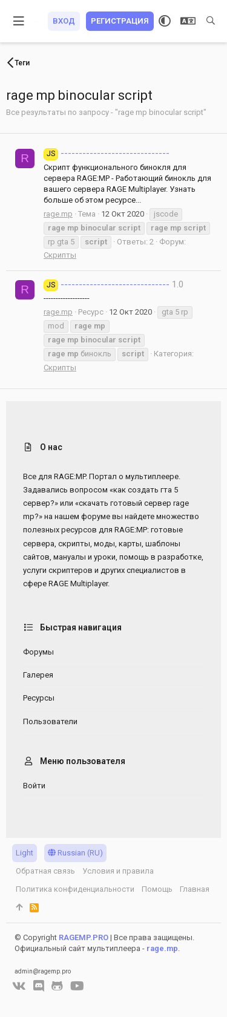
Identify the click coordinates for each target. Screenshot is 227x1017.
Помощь (157, 889)
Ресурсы (38, 697)
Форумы (38, 651)
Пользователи (50, 721)
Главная (194, 889)
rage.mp (58, 213)
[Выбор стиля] (165, 21)
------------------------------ (106, 153)
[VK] (19, 986)
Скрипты (60, 255)
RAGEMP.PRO (83, 937)
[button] (19, 21)
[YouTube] (77, 986)
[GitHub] (57, 986)
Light (24, 852)
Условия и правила (118, 870)
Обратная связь (45, 870)
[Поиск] (210, 21)
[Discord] (38, 986)
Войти (34, 785)
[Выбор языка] (188, 21)
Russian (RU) (75, 852)
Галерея (38, 674)
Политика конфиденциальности (75, 889)
